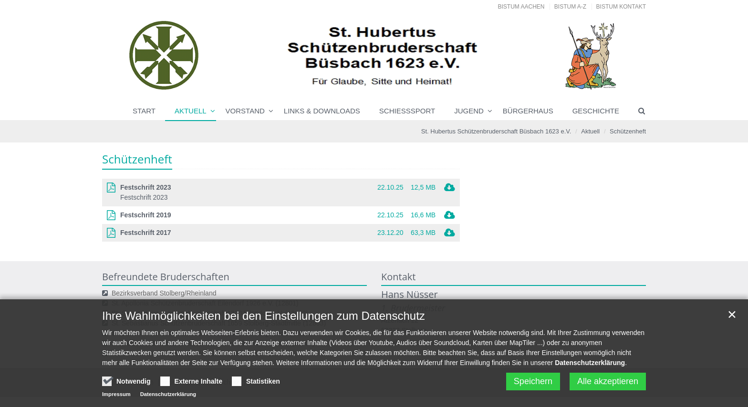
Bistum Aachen (521, 6)
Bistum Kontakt (621, 6)
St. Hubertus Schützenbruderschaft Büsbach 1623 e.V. (496, 131)
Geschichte (595, 111)
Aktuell (191, 111)
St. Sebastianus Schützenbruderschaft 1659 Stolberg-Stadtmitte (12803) (219, 323)
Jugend (469, 111)
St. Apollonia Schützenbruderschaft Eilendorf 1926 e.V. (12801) (205, 303)
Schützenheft (628, 131)
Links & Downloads (322, 111)
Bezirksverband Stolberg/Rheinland (164, 293)
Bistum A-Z (570, 6)
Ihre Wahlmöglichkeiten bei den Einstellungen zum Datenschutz (263, 340)
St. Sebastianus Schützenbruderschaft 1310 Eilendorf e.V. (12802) (210, 313)
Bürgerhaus (528, 111)
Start (144, 111)
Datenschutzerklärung (590, 387)
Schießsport (407, 111)
